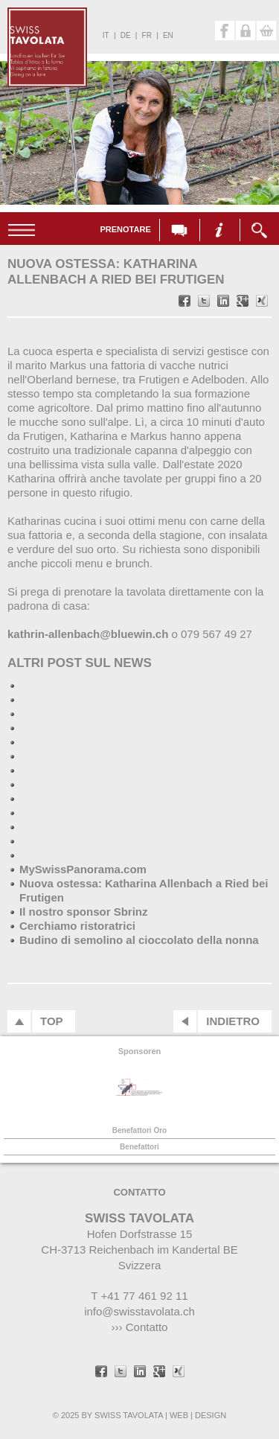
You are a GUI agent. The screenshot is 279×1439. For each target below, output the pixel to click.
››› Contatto (140, 1327)
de (126, 35)
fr (147, 35)
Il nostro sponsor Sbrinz (83, 911)
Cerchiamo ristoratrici (77, 925)
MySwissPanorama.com (83, 869)
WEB (179, 1415)
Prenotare (125, 229)
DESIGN (210, 1415)
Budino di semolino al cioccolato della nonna (139, 940)
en (168, 35)
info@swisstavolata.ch (139, 1311)
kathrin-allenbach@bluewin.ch (87, 634)
